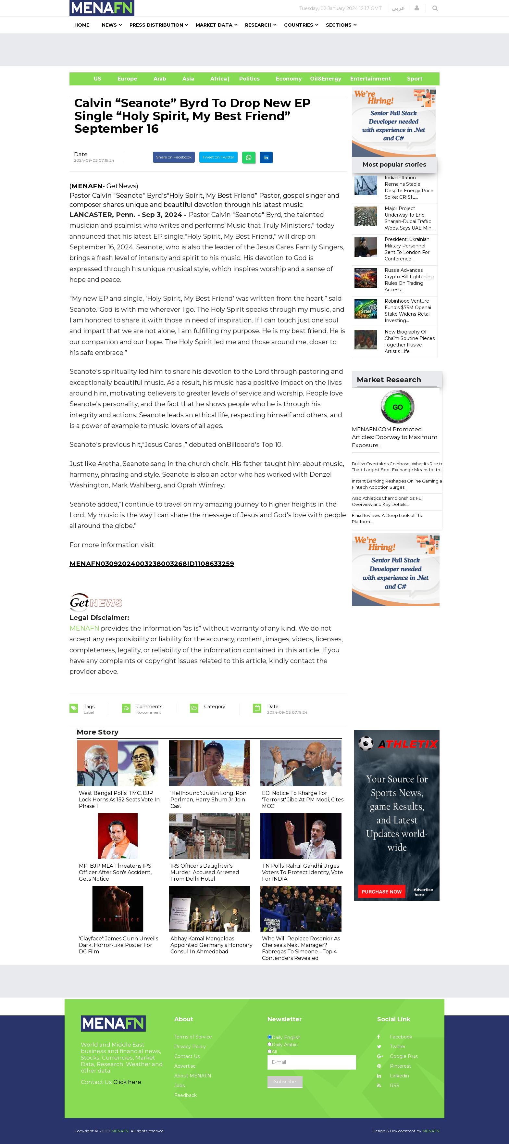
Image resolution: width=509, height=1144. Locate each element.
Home (81, 25)
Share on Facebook (174, 157)
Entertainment (361, 79)
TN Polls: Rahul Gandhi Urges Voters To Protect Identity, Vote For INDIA (302, 872)
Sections (339, 25)
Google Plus (397, 1056)
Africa (217, 79)
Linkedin (393, 1076)
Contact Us (187, 1056)
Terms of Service (193, 1037)
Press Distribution (156, 25)
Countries (298, 25)
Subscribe (285, 1082)
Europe (127, 79)
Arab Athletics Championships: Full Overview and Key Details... (387, 501)
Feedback (185, 1095)
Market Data (214, 25)
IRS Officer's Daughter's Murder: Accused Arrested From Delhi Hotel (204, 872)
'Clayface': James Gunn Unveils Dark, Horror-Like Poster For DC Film (118, 945)
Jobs (179, 1085)
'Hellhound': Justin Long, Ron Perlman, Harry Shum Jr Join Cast (208, 799)
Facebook (394, 1037)
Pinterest (394, 1066)
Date (81, 154)
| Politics (248, 79)
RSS (388, 1085)
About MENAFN (192, 1076)
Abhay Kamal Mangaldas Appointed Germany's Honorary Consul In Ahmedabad (211, 945)
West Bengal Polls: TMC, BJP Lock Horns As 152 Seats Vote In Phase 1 (119, 799)
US (89, 79)
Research (258, 25)
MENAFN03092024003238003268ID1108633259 (151, 564)
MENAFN (87, 186)
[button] (417, 8)
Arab (159, 79)
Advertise (185, 1066)
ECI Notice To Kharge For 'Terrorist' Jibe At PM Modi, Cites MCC (302, 799)
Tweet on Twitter (218, 157)
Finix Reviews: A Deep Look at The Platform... (388, 518)
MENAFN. (120, 1130)
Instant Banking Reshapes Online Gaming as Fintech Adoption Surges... (398, 484)
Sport (410, 79)
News (109, 25)
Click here (127, 1082)
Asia (188, 79)
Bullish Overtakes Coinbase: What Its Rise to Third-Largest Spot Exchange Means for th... (398, 466)
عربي (398, 8)
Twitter (391, 1047)
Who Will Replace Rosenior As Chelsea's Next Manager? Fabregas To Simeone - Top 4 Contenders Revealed (301, 948)
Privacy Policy (190, 1047)
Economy (289, 79)
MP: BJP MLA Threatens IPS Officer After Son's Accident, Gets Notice (115, 872)
